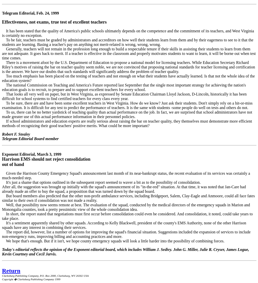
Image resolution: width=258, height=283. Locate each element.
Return (11, 270)
